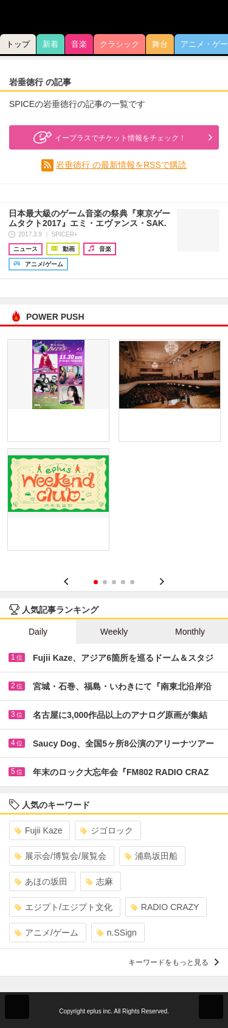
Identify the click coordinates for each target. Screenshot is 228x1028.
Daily (38, 631)
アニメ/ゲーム (46, 932)
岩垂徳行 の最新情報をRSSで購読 (121, 165)
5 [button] (132, 582)
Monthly (190, 631)
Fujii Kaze (38, 830)
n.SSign (117, 932)
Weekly (114, 631)
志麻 (99, 881)
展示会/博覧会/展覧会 (60, 856)
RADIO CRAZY (165, 907)
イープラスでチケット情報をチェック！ (108, 137)
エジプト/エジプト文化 (63, 907)
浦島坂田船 (151, 856)
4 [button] (123, 582)
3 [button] (114, 582)
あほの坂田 (41, 881)
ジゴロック (106, 830)
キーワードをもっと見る (173, 962)
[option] (114, 449)
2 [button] (105, 582)
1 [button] (96, 582)
